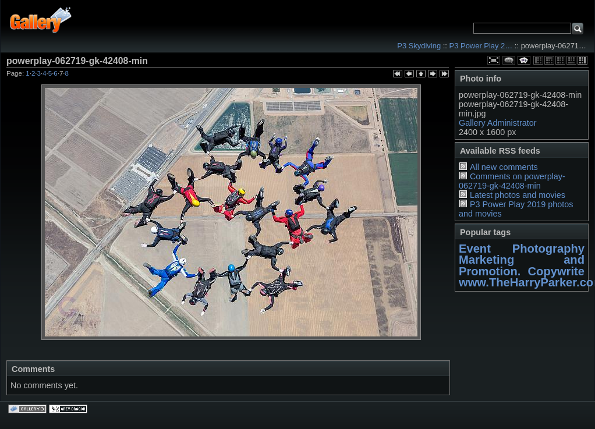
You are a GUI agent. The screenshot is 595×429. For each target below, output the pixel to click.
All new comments (504, 167)
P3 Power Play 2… (481, 45)
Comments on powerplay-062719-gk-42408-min (512, 181)
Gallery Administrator (498, 122)
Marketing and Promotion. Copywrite (522, 265)
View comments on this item (508, 60)
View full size (493, 60)
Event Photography (522, 248)
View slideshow (524, 60)
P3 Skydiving (419, 45)
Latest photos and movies (517, 195)
